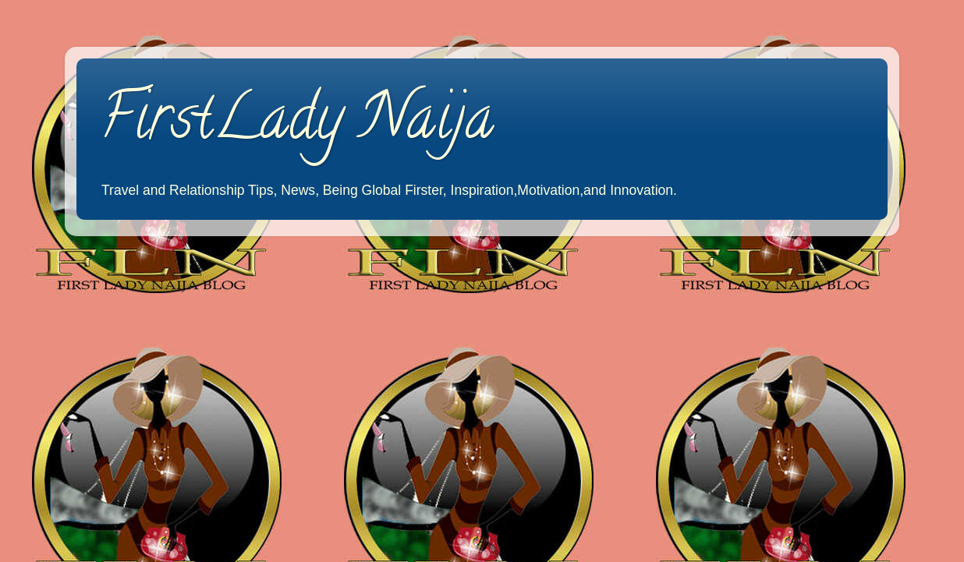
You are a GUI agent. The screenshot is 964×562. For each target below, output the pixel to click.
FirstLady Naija (297, 124)
